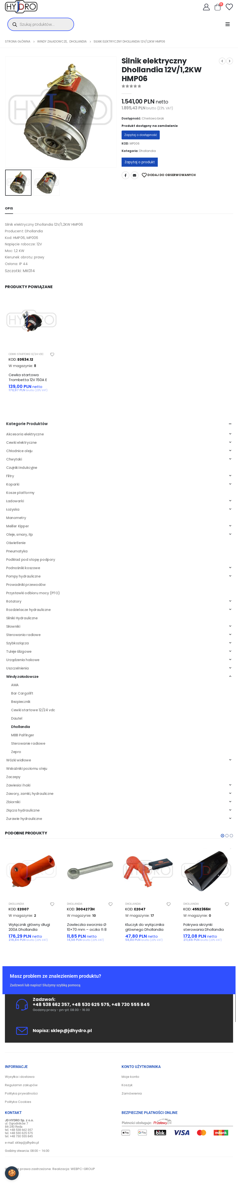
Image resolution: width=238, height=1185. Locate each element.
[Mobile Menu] (229, 24)
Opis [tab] (9, 208)
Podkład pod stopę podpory (30, 559)
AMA (15, 685)
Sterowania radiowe (23, 635)
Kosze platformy (20, 492)
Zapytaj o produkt (140, 162)
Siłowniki (13, 626)
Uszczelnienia (17, 668)
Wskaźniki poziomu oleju (26, 768)
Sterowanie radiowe (28, 743)
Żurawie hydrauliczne (24, 818)
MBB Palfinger (22, 735)
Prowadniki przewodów (26, 584)
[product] (31, 321)
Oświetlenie (15, 543)
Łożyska (12, 509)
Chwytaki (14, 459)
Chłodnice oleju (19, 451)
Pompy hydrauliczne (23, 576)
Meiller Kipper (17, 526)
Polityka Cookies (18, 1102)
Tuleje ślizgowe (19, 651)
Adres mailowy (135, 175)
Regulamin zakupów (21, 1085)
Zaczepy (13, 777)
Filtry (10, 476)
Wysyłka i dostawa (19, 1077)
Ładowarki (15, 501)
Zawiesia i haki (18, 785)
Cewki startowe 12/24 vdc (26, 354)
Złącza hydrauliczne (23, 810)
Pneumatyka (17, 551)
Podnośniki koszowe (23, 568)
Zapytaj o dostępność (140, 135)
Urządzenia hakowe (22, 660)
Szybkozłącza (17, 643)
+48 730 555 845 (130, 1005)
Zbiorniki (13, 802)
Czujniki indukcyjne (21, 467)
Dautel (16, 718)
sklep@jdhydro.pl (71, 1030)
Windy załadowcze (22, 676)
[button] (222, 836)
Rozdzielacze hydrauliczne (28, 609)
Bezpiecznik (20, 701)
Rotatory (13, 601)
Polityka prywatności (21, 1093)
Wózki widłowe (18, 760)
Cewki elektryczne (21, 442)
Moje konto (130, 1077)
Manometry (16, 518)
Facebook (125, 175)
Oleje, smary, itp (19, 534)
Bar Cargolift (22, 693)
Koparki (12, 484)
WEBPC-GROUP (83, 1169)
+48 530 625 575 (90, 1005)
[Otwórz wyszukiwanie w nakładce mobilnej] (41, 24)
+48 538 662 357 (51, 1005)
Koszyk (127, 1085)
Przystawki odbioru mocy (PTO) (33, 593)
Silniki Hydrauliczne (22, 618)
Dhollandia (147, 151)
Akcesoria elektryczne (25, 434)
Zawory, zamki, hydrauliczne (29, 793)
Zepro (16, 752)
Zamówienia (132, 1093)
